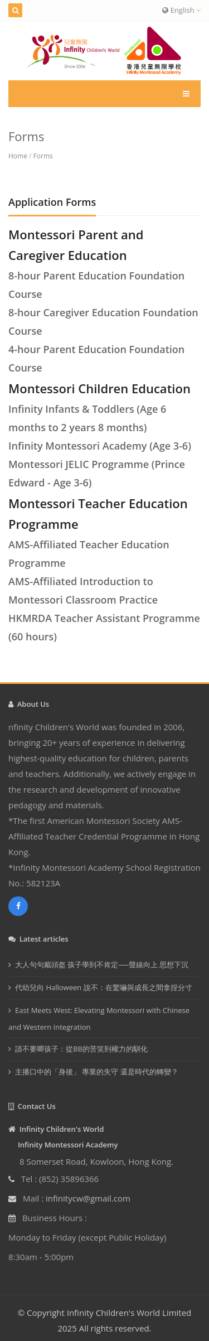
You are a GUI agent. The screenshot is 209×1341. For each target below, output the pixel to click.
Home (17, 156)
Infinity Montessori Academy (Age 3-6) (99, 445)
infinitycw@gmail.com (88, 1198)
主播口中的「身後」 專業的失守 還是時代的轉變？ (96, 1072)
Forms (43, 156)
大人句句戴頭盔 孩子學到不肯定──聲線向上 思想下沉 (101, 964)
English (181, 10)
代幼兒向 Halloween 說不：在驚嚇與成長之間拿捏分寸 (103, 987)
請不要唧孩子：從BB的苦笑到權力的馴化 (81, 1049)
